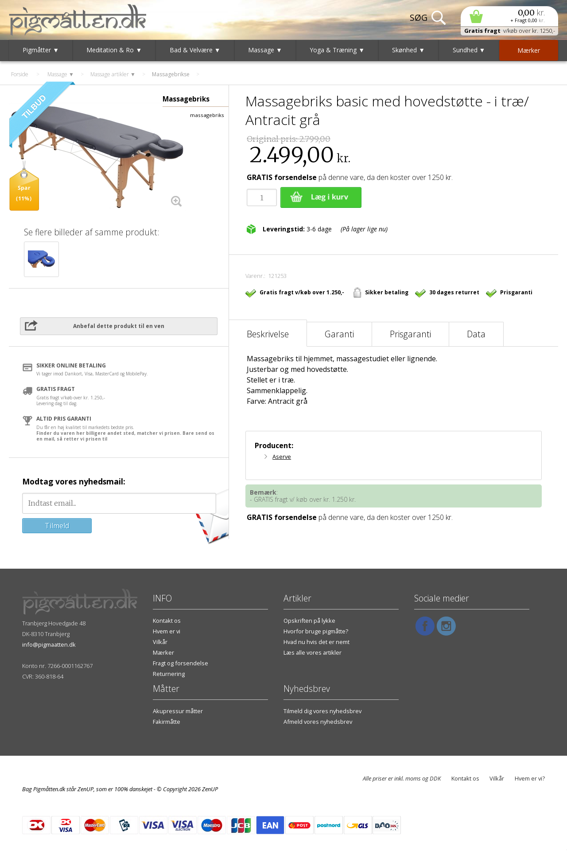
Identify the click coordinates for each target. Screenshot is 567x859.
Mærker (163, 652)
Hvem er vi (166, 631)
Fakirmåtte (166, 722)
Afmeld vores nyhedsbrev (318, 722)
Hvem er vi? (530, 778)
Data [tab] (476, 334)
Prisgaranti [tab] (410, 334)
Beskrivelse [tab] (268, 334)
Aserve (281, 457)
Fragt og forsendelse (180, 663)
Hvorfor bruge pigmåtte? (316, 631)
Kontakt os (167, 621)
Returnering (169, 674)
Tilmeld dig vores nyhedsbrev (322, 711)
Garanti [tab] (339, 334)
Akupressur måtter (178, 711)
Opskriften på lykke (309, 621)
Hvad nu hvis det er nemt (317, 642)
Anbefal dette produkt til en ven (118, 326)
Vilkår (160, 642)
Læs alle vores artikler (313, 652)
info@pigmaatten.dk (49, 644)
